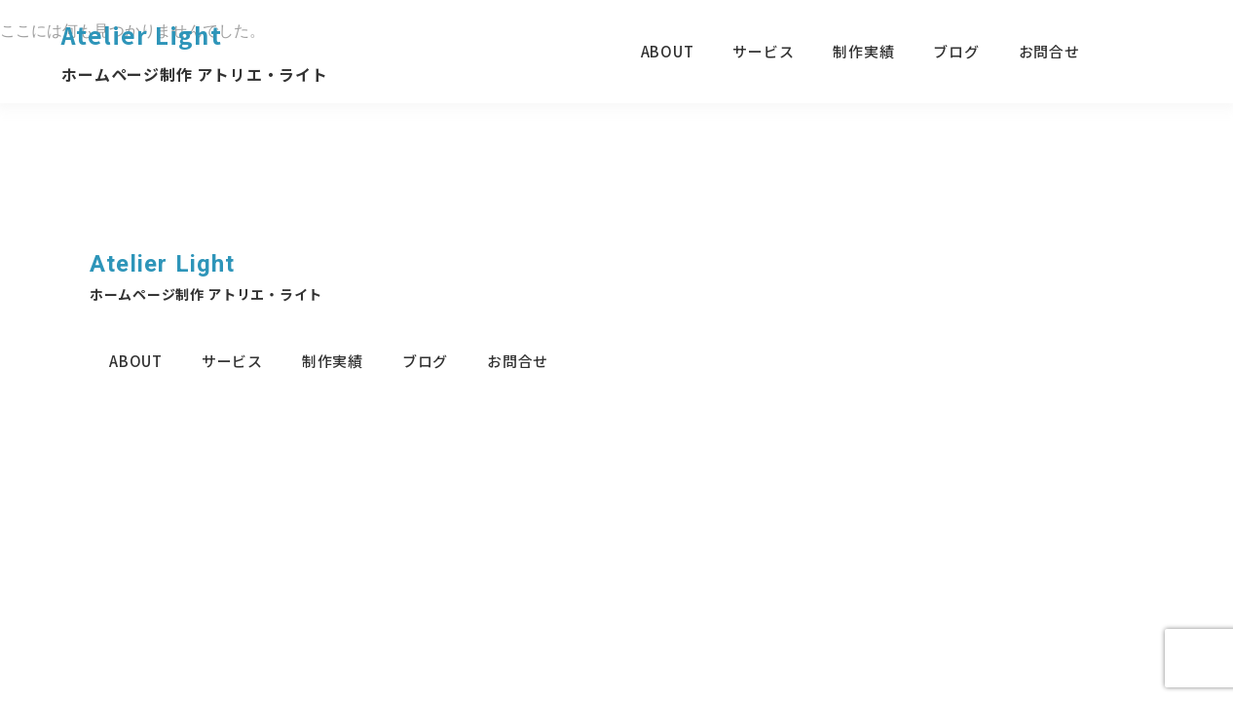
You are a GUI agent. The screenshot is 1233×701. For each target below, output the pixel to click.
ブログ (956, 51)
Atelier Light (141, 35)
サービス (763, 51)
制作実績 (863, 51)
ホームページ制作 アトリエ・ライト (194, 74)
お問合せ (1049, 51)
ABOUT (667, 51)
